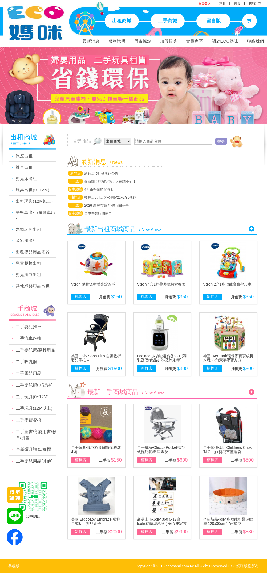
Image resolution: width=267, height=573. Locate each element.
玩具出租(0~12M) (33, 189)
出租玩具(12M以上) (34, 201)
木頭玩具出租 (28, 229)
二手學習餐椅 (28, 420)
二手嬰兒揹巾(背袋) (34, 385)
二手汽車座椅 (28, 338)
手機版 (13, 566)
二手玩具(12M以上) (34, 408)
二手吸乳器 (26, 361)
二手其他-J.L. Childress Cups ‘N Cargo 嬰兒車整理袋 (227, 449)
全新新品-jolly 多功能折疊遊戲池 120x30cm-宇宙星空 (228, 521)
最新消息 (91, 41)
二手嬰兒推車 (28, 326)
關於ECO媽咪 (225, 41)
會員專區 (194, 41)
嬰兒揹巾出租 (28, 274)
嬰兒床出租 (26, 178)
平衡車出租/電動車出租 (35, 215)
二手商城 (167, 20)
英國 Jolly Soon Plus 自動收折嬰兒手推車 (96, 358)
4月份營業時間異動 (99, 189)
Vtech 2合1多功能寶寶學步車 (227, 284)
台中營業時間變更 (98, 213)
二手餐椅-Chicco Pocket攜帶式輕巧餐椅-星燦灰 (161, 449)
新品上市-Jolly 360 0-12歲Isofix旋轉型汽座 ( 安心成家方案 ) (162, 523)
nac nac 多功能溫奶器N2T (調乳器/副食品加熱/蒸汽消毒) (162, 358)
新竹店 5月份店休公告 (101, 173)
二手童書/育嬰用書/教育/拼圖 (36, 434)
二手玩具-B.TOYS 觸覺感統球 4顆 (96, 449)
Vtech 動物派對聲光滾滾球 (93, 284)
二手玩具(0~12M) (32, 397)
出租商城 (121, 20)
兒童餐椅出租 (28, 263)
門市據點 (142, 41)
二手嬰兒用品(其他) (34, 461)
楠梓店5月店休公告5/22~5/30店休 (110, 197)
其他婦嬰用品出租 (33, 285)
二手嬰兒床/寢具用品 (35, 350)
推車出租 (24, 167)
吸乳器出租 (26, 240)
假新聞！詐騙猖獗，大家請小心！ (110, 181)
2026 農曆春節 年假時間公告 (106, 205)
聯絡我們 (255, 41)
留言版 (213, 20)
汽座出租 (24, 156)
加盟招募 (168, 41)
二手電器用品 (28, 373)
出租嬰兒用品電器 (33, 252)
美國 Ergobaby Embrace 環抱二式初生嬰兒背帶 (95, 521)
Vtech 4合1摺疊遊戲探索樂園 (161, 284)
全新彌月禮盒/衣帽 (33, 449)
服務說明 (117, 41)
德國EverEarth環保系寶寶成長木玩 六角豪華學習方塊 (228, 358)
